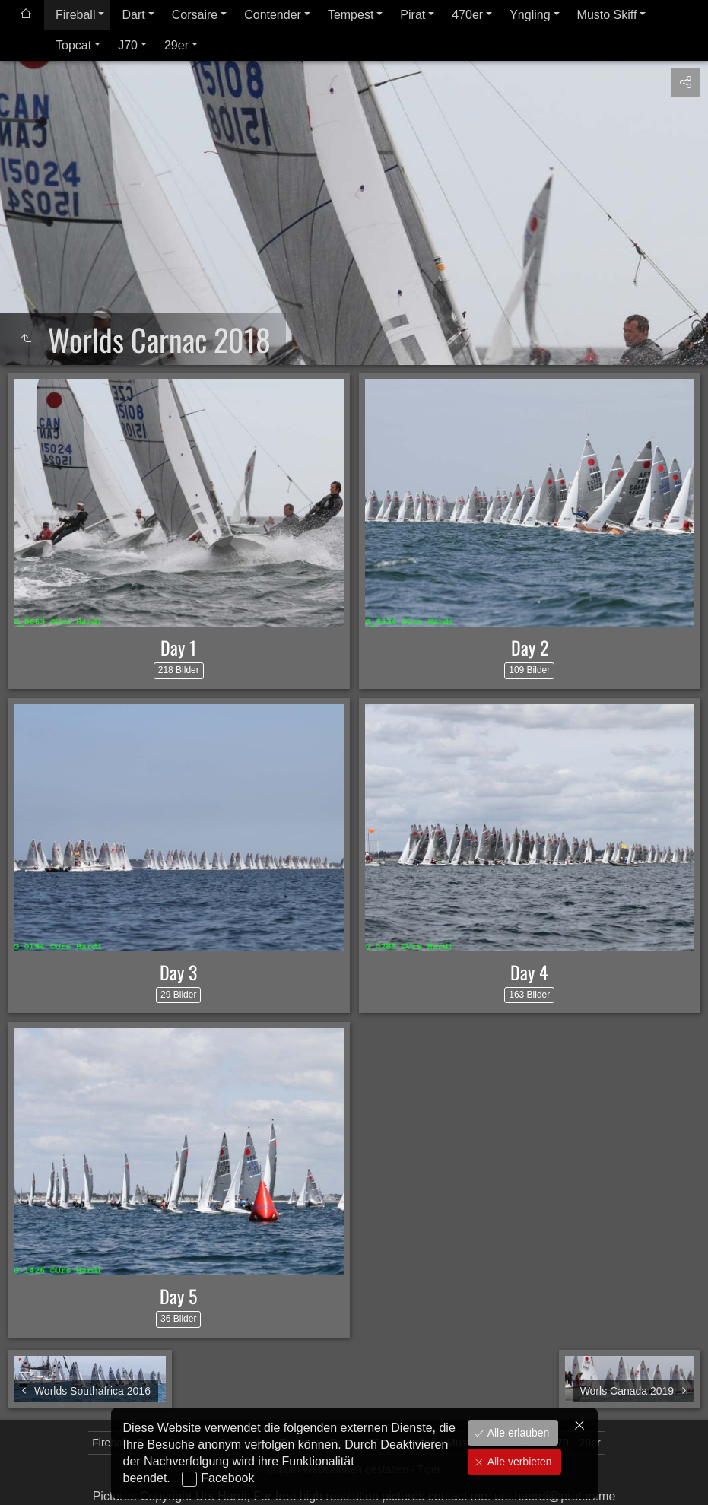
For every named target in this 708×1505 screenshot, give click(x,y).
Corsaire (194, 14)
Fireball (75, 14)
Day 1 (178, 647)
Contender (272, 14)
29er (176, 45)
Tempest (350, 14)
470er (467, 14)
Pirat (412, 14)
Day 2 (529, 647)
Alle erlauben (517, 1433)
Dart (133, 14)
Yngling (530, 14)
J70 (128, 45)
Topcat (73, 45)
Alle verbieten (518, 1462)
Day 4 (529, 972)
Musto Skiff (607, 14)
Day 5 (178, 1296)
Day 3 (178, 972)
